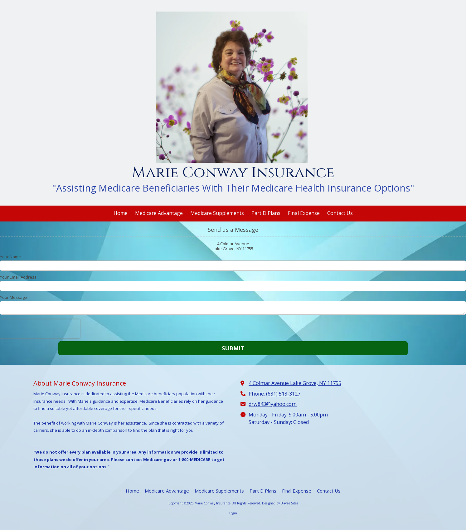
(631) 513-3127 (283, 393)
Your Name (10, 256)
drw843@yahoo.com (273, 404)
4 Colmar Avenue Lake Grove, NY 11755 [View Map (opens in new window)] (295, 383)
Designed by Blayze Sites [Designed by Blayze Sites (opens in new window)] (280, 503)
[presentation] (40, 328)
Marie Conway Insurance (233, 173)
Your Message (13, 297)
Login (233, 513)
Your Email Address (18, 277)
